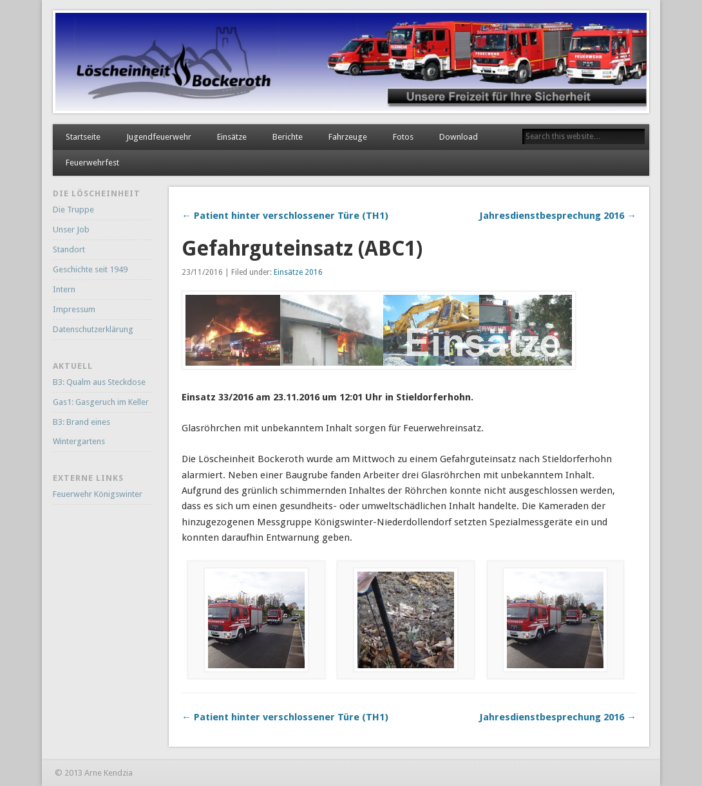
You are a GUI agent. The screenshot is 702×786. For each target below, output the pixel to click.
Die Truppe (73, 209)
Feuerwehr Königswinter (97, 494)
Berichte (287, 137)
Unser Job (71, 229)
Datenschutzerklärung (93, 329)
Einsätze (232, 137)
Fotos (403, 137)
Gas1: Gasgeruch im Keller (101, 402)
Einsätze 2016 (298, 272)
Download (458, 137)
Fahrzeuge (347, 137)
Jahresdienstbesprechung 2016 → (557, 215)
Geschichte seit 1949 (90, 269)
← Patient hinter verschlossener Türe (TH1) (285, 215)
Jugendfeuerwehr (158, 137)
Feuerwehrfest (92, 162)
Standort (69, 249)
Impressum (74, 309)
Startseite (83, 137)
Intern (64, 289)
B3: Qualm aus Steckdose (99, 382)
